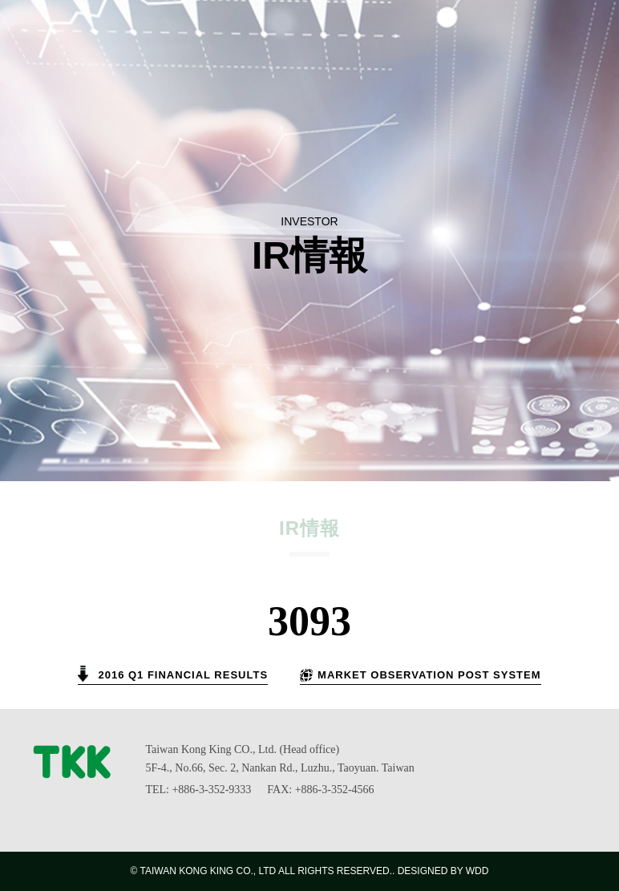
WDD (477, 871)
